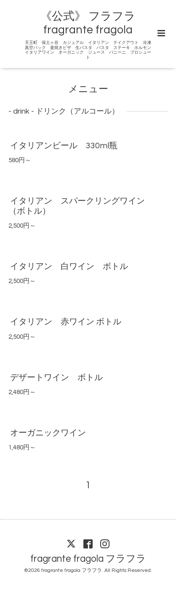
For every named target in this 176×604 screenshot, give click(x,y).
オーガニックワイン (48, 433)
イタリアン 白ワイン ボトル (69, 266)
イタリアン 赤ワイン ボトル (65, 322)
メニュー (88, 89)
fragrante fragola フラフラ (88, 558)
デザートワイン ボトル (56, 377)
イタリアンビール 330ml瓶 (63, 145)
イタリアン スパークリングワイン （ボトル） (80, 206)
